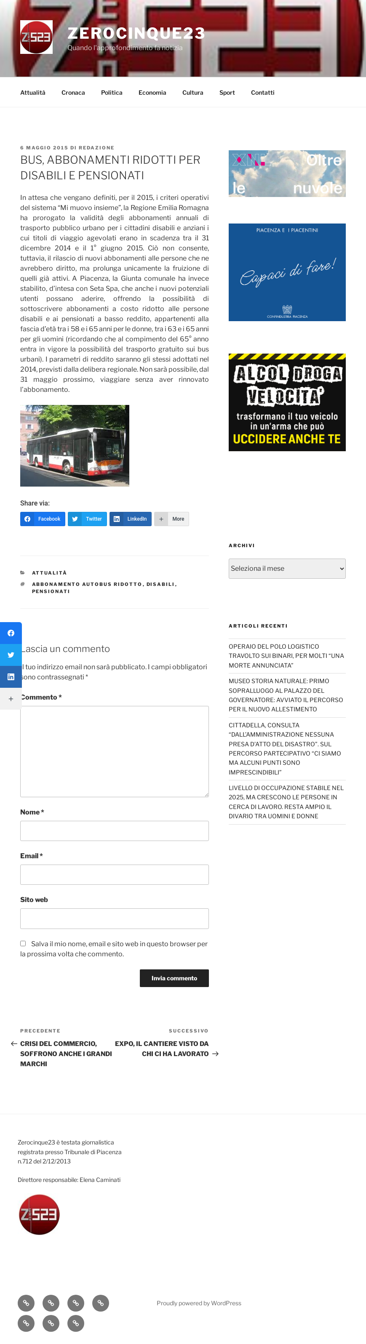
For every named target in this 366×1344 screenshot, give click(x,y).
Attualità (32, 92)
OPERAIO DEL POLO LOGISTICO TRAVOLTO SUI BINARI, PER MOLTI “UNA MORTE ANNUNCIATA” (286, 656)
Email (31, 856)
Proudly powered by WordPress (199, 1303)
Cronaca (73, 92)
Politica (112, 92)
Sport (227, 92)
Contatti (263, 92)
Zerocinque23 (136, 33)
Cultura (192, 92)
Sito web (34, 900)
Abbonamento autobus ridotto (87, 584)
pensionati (51, 591)
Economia (152, 92)
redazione (97, 148)
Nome (32, 812)
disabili (161, 584)
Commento (41, 697)
